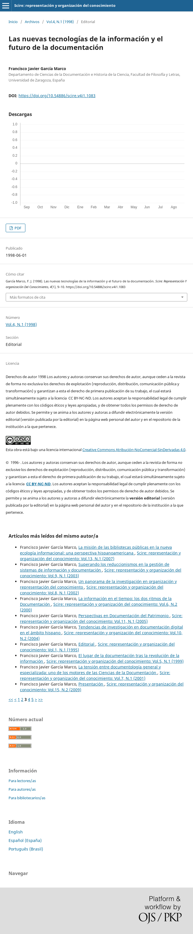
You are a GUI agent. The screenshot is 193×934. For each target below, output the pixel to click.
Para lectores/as (22, 780)
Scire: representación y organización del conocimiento (64, 5)
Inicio (13, 21)
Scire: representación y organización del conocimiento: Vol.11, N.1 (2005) (101, 618)
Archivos (32, 21)
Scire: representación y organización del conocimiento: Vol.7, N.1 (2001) (95, 675)
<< (11, 699)
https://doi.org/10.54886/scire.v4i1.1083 (57, 95)
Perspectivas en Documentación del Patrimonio (124, 615)
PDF (17, 228)
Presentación (91, 684)
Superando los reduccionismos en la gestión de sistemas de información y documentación (94, 567)
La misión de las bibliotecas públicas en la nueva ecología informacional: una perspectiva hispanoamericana (96, 550)
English (16, 832)
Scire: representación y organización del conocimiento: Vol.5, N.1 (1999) (115, 661)
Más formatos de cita (27, 297)
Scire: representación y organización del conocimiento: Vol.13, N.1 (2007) (100, 555)
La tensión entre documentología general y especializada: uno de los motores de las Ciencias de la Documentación (90, 669)
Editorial (87, 644)
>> (40, 699)
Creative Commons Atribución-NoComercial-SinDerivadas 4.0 (133, 449)
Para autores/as (22, 789)
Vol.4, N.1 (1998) (60, 21)
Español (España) (25, 840)
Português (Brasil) (26, 849)
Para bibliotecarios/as (27, 797)
